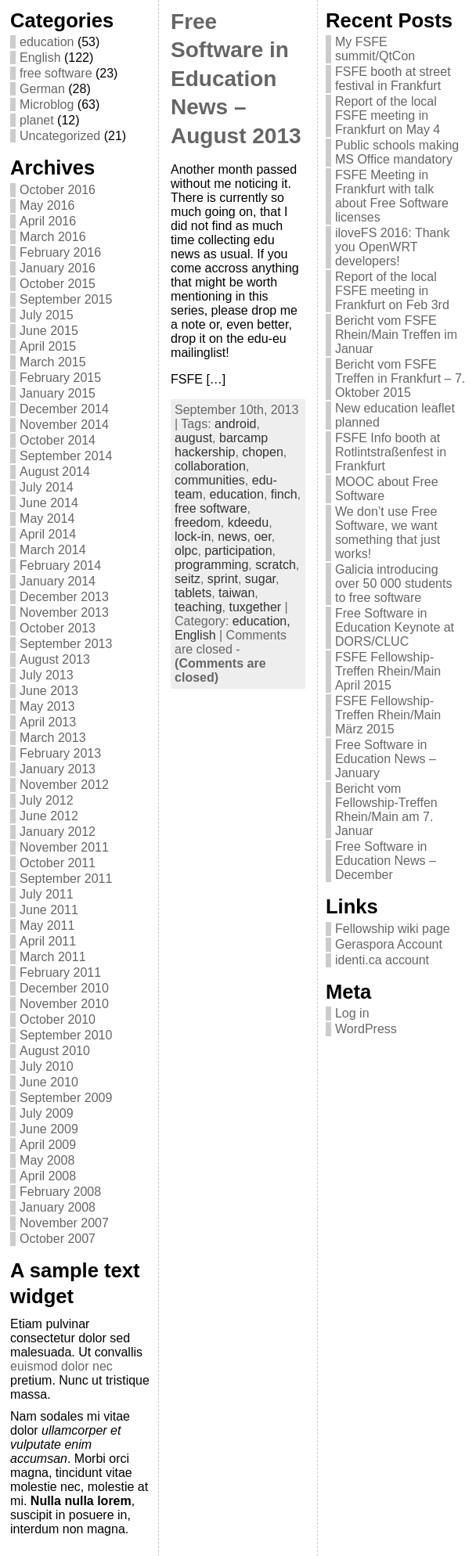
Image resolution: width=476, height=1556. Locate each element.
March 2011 (53, 956)
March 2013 (53, 737)
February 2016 (60, 252)
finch (284, 494)
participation (238, 550)
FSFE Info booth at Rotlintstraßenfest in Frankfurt (390, 452)
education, (261, 621)
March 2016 (53, 236)
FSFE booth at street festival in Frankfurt (393, 78)
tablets (193, 593)
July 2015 (47, 315)
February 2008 (60, 1191)
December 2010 (64, 988)
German (42, 88)
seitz (187, 578)
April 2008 (48, 1176)
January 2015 (58, 393)
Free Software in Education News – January (385, 759)
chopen (262, 452)
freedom (198, 522)
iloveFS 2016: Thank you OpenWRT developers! (392, 247)
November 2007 (64, 1223)
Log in (352, 1013)
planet (37, 120)
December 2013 (64, 596)
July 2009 (47, 1113)
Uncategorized (60, 135)
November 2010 (64, 1003)
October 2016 (58, 189)
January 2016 (58, 268)
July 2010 (47, 1066)
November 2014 (64, 424)
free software (56, 73)
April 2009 (48, 1144)
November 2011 (64, 847)
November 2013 (64, 612)
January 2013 (58, 769)
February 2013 (60, 753)
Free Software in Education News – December (385, 860)
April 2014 (48, 534)
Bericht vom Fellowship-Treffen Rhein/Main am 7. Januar (386, 809)
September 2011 (66, 878)
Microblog (47, 104)
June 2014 (49, 503)
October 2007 (58, 1238)
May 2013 (47, 706)
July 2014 (47, 487)
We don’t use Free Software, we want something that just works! (387, 532)
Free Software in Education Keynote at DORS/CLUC (394, 627)
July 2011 (47, 894)
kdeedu (248, 522)
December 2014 (64, 409)
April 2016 (48, 221)
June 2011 (49, 910)
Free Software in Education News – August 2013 (236, 78)
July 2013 (47, 675)
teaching (198, 607)
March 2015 (53, 362)
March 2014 (53, 549)
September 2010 (66, 1035)
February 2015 (60, 377)
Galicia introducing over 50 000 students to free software (393, 583)
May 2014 (47, 518)
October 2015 (58, 283)
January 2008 (58, 1207)
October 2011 (58, 863)
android (235, 423)
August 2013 (55, 659)
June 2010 (49, 1082)
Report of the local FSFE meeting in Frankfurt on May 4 (387, 115)
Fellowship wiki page (392, 928)
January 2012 (58, 831)
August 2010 (55, 1050)
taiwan (236, 593)
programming (211, 564)
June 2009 (49, 1129)
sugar (260, 578)
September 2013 (66, 643)
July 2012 (47, 800)
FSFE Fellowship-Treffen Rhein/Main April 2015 (388, 671)
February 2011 (60, 972)
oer (262, 536)
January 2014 (58, 581)
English (40, 57)
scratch (275, 564)
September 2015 (66, 299)
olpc (186, 550)
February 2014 (60, 565)
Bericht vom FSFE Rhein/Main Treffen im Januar (396, 334)
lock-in (193, 536)
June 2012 (49, 816)
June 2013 (49, 690)
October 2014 (58, 440)
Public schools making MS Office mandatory (397, 152)
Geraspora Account (388, 944)
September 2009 (66, 1097)
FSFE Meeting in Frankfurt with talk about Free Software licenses (392, 196)
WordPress (366, 1029)
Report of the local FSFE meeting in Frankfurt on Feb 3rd (392, 291)
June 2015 (49, 330)
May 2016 (47, 205)
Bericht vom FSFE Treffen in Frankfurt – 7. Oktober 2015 (400, 378)
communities (210, 480)
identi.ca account (382, 960)
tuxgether (255, 607)
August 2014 (55, 471)
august (193, 438)
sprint (222, 578)
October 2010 (58, 1019)
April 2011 (48, 941)
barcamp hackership (221, 445)
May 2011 (47, 925)
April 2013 (48, 722)
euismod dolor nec (61, 1366)
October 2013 (58, 628)
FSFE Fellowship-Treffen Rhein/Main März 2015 (388, 715)
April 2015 (48, 346)
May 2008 (47, 1160)
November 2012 (64, 784)
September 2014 (66, 456)
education (47, 42)
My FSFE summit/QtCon (375, 49)
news (232, 536)
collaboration (210, 466)
